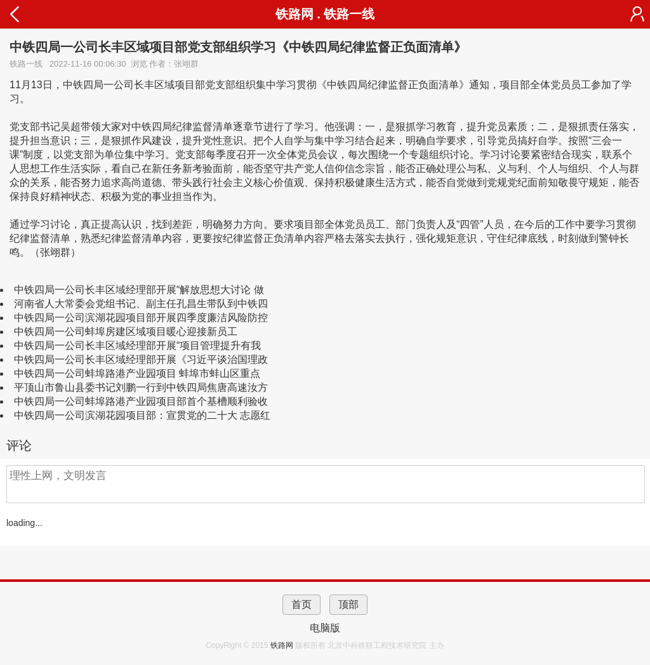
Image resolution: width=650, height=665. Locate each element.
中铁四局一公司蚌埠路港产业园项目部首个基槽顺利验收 (141, 401)
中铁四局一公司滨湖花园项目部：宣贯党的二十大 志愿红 (142, 415)
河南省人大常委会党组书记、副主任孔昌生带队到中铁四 (141, 303)
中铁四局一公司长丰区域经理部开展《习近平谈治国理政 (141, 359)
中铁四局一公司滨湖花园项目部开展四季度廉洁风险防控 (141, 317)
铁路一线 (349, 14)
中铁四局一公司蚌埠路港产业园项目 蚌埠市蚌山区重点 (137, 373)
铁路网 (282, 645)
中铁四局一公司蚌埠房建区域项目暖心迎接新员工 (125, 331)
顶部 (348, 604)
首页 (301, 604)
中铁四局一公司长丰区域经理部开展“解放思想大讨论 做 (139, 289)
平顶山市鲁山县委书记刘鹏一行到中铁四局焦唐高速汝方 (141, 387)
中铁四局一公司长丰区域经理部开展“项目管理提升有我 (137, 345)
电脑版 (325, 627)
